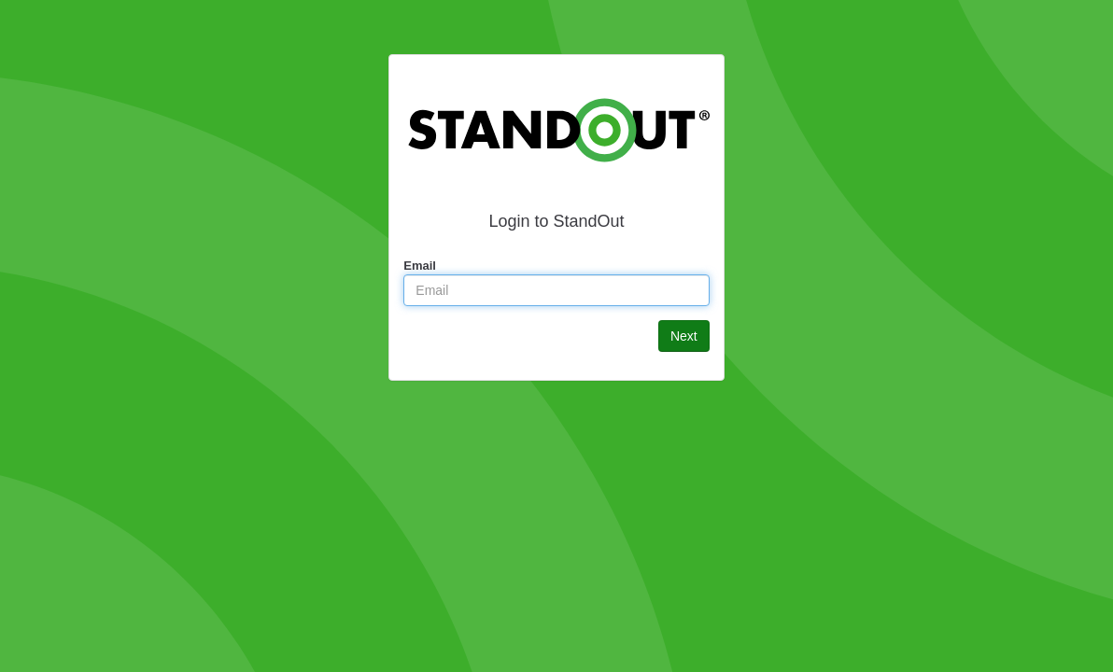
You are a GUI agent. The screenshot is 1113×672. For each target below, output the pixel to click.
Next (683, 336)
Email (419, 266)
